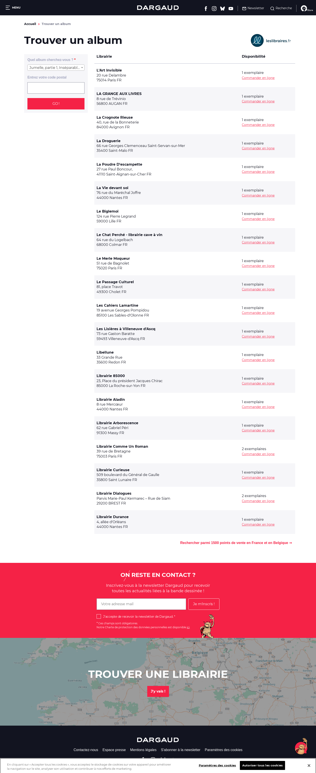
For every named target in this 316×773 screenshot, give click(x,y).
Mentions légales (143, 750)
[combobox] (55, 67)
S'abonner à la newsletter (180, 750)
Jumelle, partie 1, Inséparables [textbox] (55, 68)
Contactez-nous (86, 750)
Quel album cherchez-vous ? (50, 60)
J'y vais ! (158, 691)
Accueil (30, 24)
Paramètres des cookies (223, 750)
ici (188, 627)
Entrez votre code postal (46, 77)
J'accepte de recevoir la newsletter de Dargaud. (138, 617)
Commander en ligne (258, 78)
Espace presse (114, 750)
